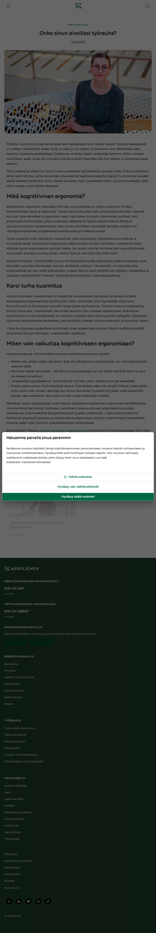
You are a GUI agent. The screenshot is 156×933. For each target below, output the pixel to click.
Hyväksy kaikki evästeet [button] (78, 496)
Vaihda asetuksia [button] (77, 477)
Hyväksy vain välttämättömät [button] (78, 486)
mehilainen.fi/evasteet (36, 462)
